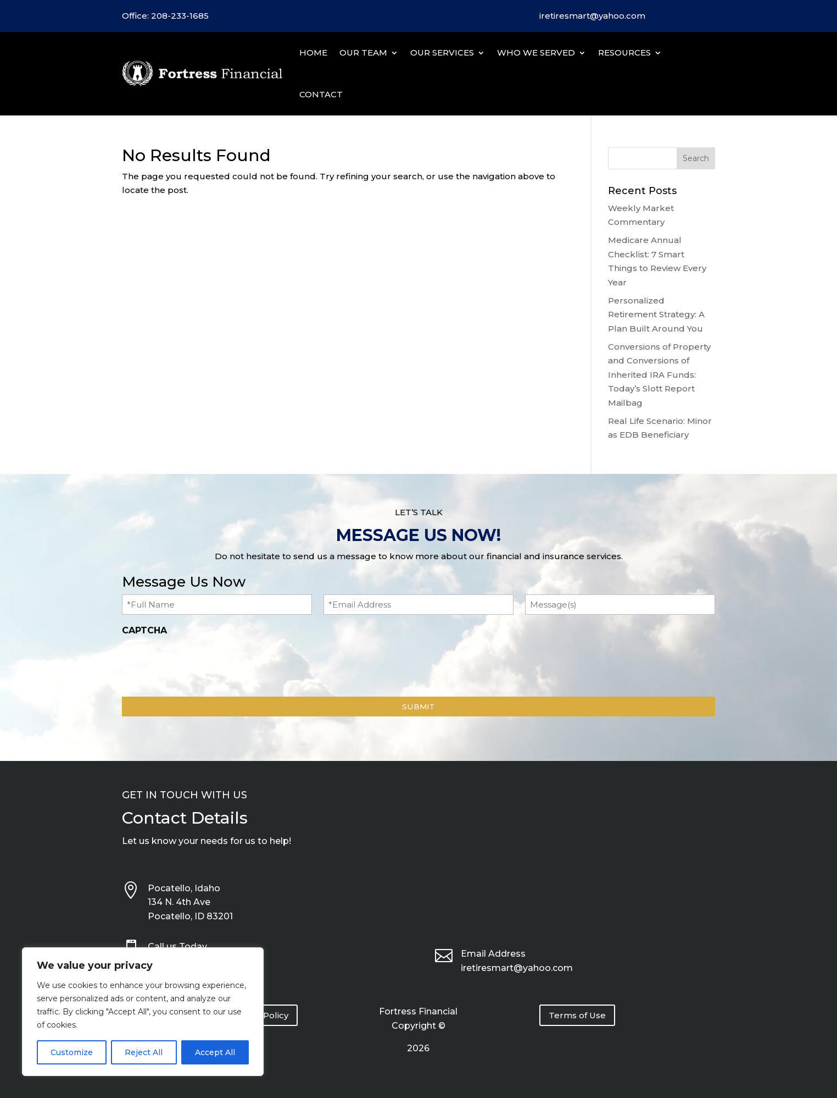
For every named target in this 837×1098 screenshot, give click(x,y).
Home (313, 52)
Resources (624, 52)
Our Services (442, 52)
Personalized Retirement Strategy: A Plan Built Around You (656, 314)
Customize (72, 1052)
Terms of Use (577, 1015)
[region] (143, 1011)
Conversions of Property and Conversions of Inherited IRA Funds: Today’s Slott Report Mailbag (659, 374)
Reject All (144, 1052)
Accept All (215, 1052)
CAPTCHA (144, 630)
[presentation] (205, 663)
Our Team (363, 52)
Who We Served (536, 52)
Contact (321, 94)
